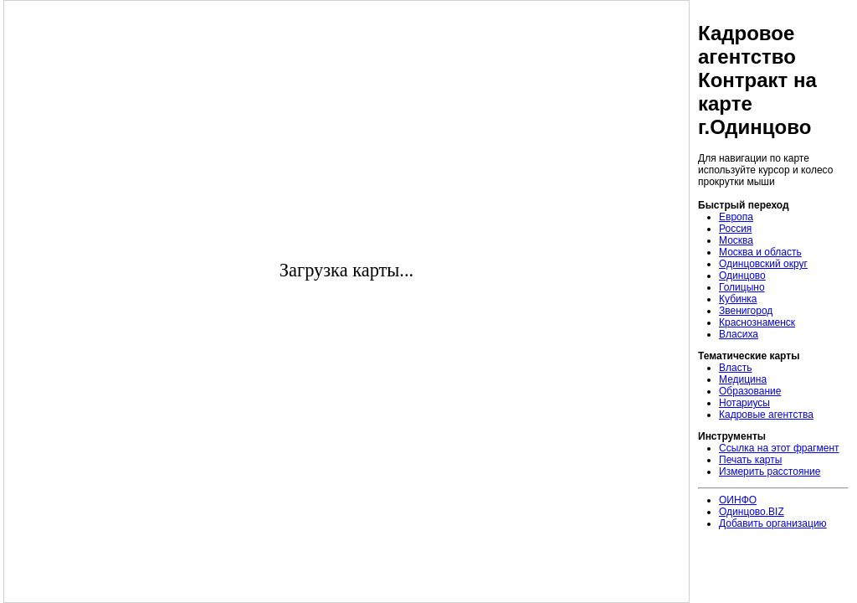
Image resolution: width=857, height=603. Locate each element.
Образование (750, 391)
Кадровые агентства (766, 414)
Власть (735, 368)
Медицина (743, 379)
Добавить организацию (773, 523)
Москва (736, 240)
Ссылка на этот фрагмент (779, 448)
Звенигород (745, 311)
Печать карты (750, 460)
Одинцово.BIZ (751, 512)
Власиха (738, 334)
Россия (735, 228)
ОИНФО (738, 500)
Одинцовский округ (763, 264)
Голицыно (742, 287)
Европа (736, 217)
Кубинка (738, 299)
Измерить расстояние (769, 471)
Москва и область (760, 252)
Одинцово (742, 275)
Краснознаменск (757, 322)
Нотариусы (744, 403)
